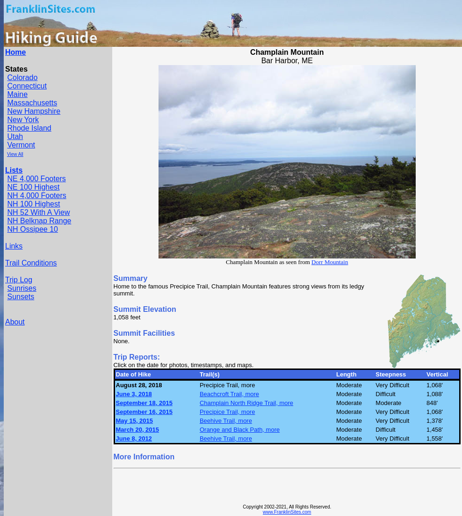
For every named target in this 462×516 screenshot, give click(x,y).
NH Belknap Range (39, 221)
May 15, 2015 (134, 420)
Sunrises (21, 288)
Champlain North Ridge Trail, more (246, 402)
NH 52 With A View (38, 212)
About (15, 322)
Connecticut (27, 86)
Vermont (21, 145)
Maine (17, 94)
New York (23, 120)
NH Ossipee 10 (32, 229)
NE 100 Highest (33, 187)
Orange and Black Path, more (240, 429)
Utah (15, 136)
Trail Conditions (31, 263)
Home (15, 52)
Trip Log (18, 280)
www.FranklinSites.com (287, 512)
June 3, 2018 (134, 394)
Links (13, 246)
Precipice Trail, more (227, 411)
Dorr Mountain (329, 261)
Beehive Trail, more (226, 420)
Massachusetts (32, 103)
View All (15, 154)
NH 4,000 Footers (36, 195)
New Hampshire (33, 111)
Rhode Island (29, 128)
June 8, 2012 (134, 438)
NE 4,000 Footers (36, 179)
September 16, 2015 (144, 411)
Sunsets (20, 297)
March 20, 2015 (137, 429)
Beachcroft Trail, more (229, 394)
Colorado (22, 77)
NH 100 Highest (33, 204)
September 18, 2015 (144, 402)
